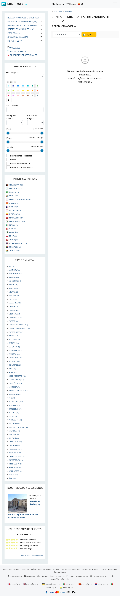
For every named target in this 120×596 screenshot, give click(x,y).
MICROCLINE (16, 401)
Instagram (42, 576)
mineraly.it (69, 584)
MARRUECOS (16, 218)
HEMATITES (15, 365)
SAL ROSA (14, 431)
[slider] (8, 133)
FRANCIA (13, 207)
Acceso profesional (90, 569)
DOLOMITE (14, 339)
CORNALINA (15, 310)
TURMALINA (15, 449)
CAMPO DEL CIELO (17, 456)
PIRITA (13, 416)
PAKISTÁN (14, 232)
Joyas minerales (18, 37)
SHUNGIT (14, 438)
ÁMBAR (13, 475)
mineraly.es (85, 584)
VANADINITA (15, 453)
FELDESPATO (15, 350)
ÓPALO (13, 478)
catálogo (58, 12)
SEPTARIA (14, 434)
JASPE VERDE (15, 471)
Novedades (14, 47)
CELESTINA (15, 303)
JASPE (13, 372)
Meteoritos (15, 40)
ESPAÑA (13, 203)
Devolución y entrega (71, 569)
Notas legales (22, 569)
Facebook (29, 576)
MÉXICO (13, 225)
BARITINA (14, 295)
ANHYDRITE (15, 281)
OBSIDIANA (14, 405)
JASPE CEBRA (15, 464)
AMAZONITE (15, 273)
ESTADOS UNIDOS (18, 243)
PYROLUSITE (15, 420)
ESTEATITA (14, 347)
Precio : (9, 129)
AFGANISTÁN (16, 185)
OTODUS (14, 412)
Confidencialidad (37, 569)
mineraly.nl (101, 584)
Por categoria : (12, 72)
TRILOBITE (14, 445)
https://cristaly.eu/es (60, 579)
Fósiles (14, 33)
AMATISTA (14, 270)
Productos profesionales (22, 55)
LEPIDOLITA (14, 387)
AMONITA (14, 277)
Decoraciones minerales (22, 21)
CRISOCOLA (14, 314)
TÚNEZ (13, 240)
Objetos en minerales (21, 29)
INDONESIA (15, 210)
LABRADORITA (16, 379)
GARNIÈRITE (15, 358)
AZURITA (13, 292)
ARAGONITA (15, 288)
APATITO (13, 284)
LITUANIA (14, 214)
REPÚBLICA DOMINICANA (20, 199)
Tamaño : (10, 147)
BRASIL (14, 192)
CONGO (13, 196)
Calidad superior (17, 51)
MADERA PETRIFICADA (18, 390)
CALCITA (14, 299)
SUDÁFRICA (15, 247)
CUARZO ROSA (16, 332)
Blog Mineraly (15, 576)
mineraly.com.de (51, 584)
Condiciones (8, 569)
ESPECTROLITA (16, 460)
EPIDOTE (14, 343)
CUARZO (14, 321)
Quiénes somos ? (53, 569)
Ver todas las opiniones (32, 555)
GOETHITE (14, 361)
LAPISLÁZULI (15, 383)
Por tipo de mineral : (11, 117)
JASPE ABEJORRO (17, 376)
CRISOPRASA (15, 317)
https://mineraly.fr (101, 576)
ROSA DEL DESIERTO (18, 427)
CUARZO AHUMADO (18, 325)
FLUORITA (14, 354)
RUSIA (13, 236)
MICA (12, 398)
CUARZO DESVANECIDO (19, 328)
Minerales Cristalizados (22, 25)
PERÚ (12, 229)
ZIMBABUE (14, 250)
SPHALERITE (15, 442)
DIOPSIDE (14, 336)
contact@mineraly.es (79, 576)
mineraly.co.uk (31, 584)
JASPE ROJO (15, 467)
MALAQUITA (15, 394)
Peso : (9, 138)
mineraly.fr (14, 584)
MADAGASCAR (17, 221)
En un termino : (12, 105)
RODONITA (14, 423)
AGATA (13, 266)
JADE (12, 369)
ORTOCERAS (15, 409)
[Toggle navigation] (115, 4)
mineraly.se (66, 587)
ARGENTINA (15, 188)
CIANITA (13, 306)
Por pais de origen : (32, 117)
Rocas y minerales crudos (23, 17)
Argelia (68, 12)
